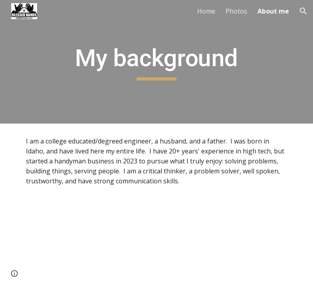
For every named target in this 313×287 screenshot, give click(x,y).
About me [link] (273, 11)
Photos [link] (236, 11)
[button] (303, 11)
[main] (156, 62)
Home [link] (206, 11)
